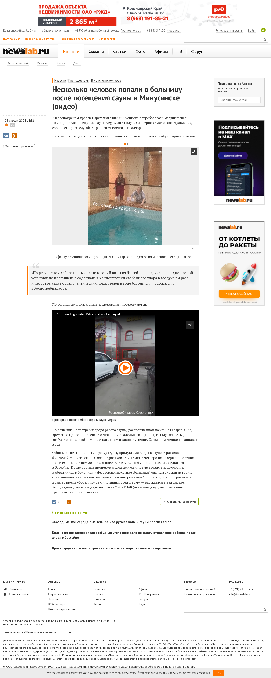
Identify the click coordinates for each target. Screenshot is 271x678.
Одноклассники (16, 594)
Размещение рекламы (199, 594)
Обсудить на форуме (181, 502)
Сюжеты (99, 599)
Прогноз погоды (131, 30)
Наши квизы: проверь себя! (76, 39)
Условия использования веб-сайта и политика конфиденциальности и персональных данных (59, 620)
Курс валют (174, 30)
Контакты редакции (62, 609)
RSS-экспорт (56, 604)
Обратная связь (58, 594)
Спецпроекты (107, 39)
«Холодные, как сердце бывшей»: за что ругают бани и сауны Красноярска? (111, 522)
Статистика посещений (199, 589)
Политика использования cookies (23, 624)
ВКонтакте (12, 589)
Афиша (143, 589)
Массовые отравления (19, 146)
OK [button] (219, 672)
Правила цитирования (179, 666)
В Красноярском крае (106, 80)
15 (12, 124)
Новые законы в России (40, 39)
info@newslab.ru (239, 594)
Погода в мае (11, 39)
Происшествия (78, 80)
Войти (252, 30)
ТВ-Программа (149, 594)
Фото (97, 604)
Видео (143, 604)
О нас (51, 589)
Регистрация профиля (229, 30)
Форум (143, 599)
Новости (60, 80)
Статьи (98, 594)
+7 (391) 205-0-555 (241, 589)
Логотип (53, 599)
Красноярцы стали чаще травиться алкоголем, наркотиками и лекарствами (111, 548)
